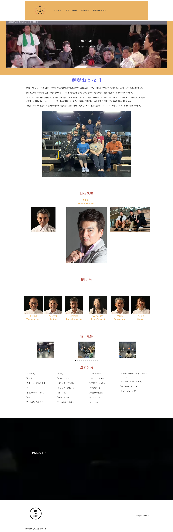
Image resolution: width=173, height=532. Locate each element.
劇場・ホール (71, 10)
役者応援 (85, 10)
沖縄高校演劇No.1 (101, 10)
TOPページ (57, 10)
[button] (27, 350)
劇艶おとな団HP (38, 453)
